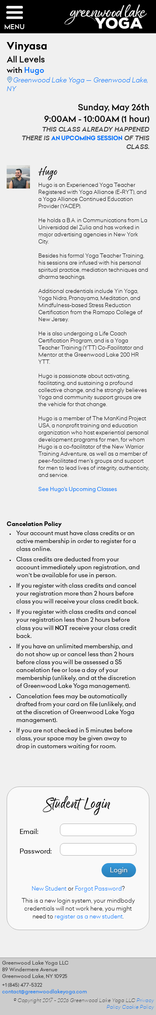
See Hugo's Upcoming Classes (77, 489)
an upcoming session (86, 139)
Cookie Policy (138, 1007)
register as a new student (88, 917)
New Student (49, 889)
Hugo (34, 71)
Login (119, 870)
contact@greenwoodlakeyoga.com (44, 992)
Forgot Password (98, 889)
